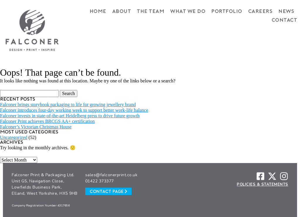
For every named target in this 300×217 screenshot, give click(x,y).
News (286, 11)
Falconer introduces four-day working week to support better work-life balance (74, 110)
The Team (150, 11)
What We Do (187, 11)
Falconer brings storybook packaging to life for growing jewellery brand (68, 104)
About (121, 11)
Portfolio (226, 11)
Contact (284, 20)
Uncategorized (13, 137)
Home (98, 11)
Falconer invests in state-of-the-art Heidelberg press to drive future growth (69, 115)
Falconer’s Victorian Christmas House (35, 126)
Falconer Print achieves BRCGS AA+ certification (47, 121)
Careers (260, 11)
